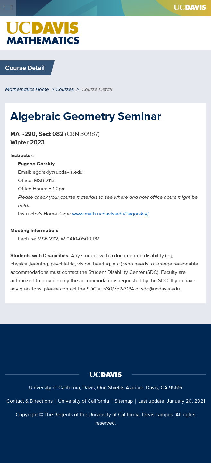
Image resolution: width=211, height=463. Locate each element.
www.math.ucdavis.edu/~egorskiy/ (110, 213)
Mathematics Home (27, 89)
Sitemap (123, 401)
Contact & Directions (29, 401)
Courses (64, 89)
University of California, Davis (62, 387)
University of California (83, 401)
